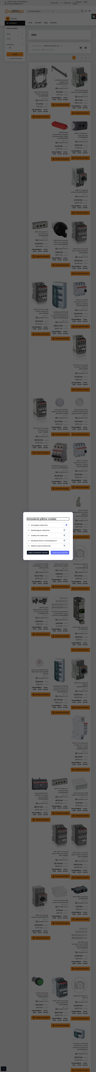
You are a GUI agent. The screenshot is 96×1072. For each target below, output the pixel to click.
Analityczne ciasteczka (39, 535)
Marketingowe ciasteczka (40, 530)
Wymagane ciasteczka (39, 525)
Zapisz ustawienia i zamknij (37, 552)
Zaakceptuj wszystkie (60, 552)
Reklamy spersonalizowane (41, 546)
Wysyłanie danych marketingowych (44, 541)
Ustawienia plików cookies (41, 519)
